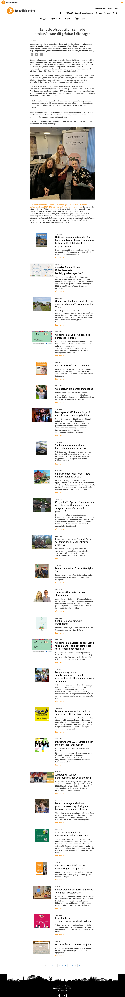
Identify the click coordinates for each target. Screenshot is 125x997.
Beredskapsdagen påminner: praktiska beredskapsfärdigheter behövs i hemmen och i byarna (72, 801)
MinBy (115, 8)
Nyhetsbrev (56, 13)
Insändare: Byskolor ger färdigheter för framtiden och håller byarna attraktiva (73, 537)
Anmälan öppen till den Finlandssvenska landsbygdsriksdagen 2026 (69, 265)
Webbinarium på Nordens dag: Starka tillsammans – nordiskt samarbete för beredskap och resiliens (74, 641)
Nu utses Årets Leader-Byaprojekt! (73, 939)
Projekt (68, 13)
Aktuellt (69, 8)
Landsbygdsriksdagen (84, 8)
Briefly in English (113, 3)
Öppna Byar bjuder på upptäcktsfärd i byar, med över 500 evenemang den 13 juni (74, 299)
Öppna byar (80, 13)
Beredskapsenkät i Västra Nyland (72, 360)
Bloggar (43, 13)
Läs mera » (59, 253)
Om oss (99, 8)
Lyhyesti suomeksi (100, 3)
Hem (62, 8)
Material (107, 8)
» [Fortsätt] (79, 961)
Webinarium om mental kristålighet (74, 384)
